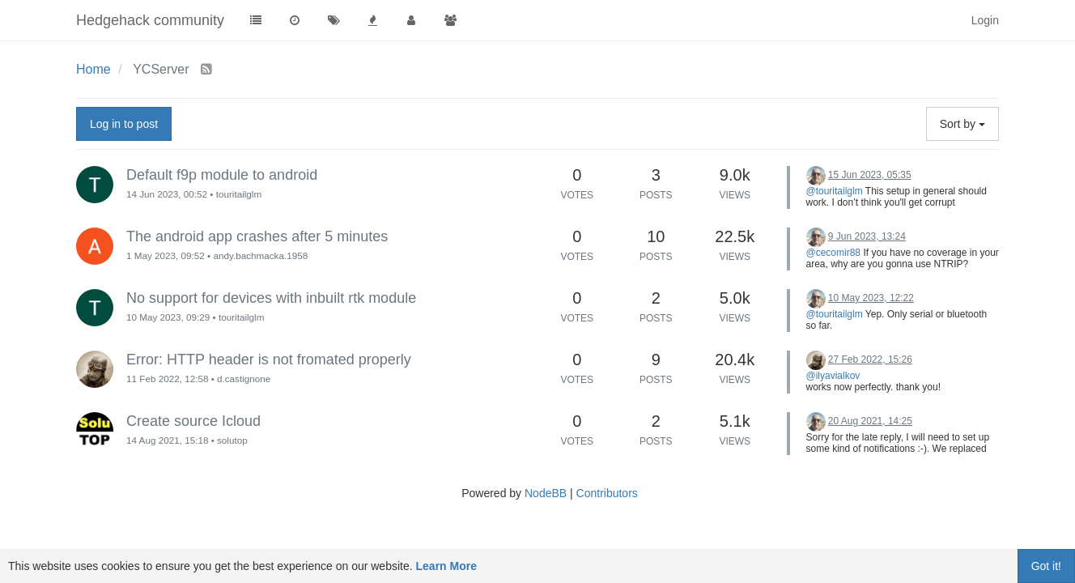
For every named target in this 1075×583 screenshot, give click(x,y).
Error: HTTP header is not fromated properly (268, 359)
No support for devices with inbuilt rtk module (271, 298)
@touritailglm (834, 191)
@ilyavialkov (833, 375)
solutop (232, 440)
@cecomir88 (833, 252)
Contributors (607, 493)
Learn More (446, 566)
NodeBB (546, 493)
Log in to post (124, 123)
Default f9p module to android (221, 175)
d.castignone (243, 378)
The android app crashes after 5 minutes (257, 236)
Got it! (1046, 566)
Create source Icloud (193, 421)
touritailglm (239, 194)
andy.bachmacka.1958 (260, 255)
